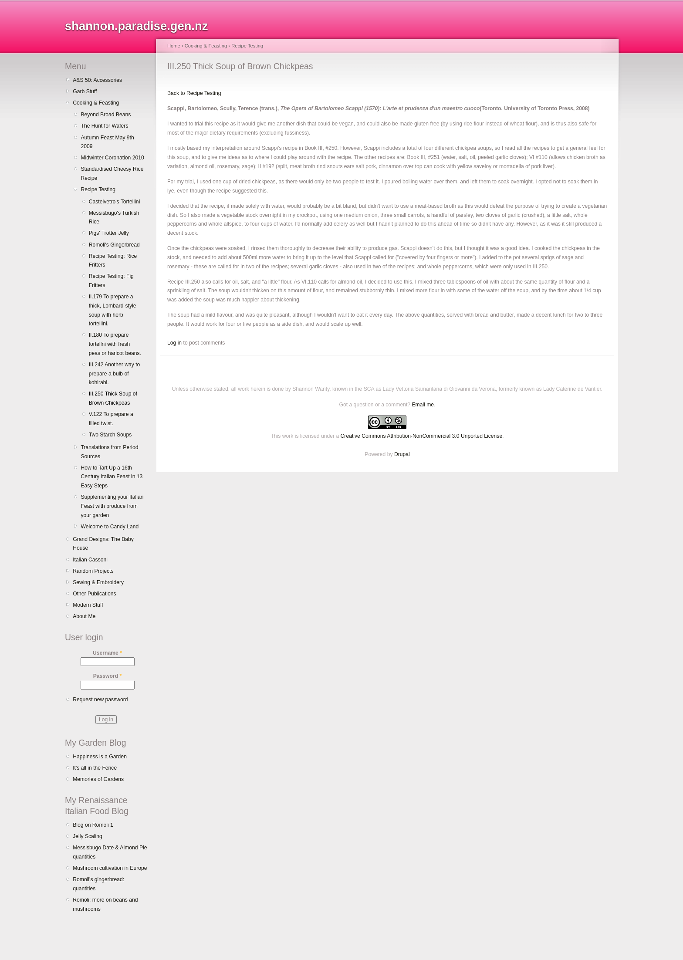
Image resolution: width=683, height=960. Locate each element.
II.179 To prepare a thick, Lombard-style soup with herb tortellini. (112, 310)
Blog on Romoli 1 (93, 825)
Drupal (402, 454)
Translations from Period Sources (109, 452)
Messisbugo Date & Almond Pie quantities (110, 852)
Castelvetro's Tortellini (114, 202)
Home (173, 45)
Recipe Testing (98, 189)
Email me (423, 405)
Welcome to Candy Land (110, 527)
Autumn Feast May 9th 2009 (107, 142)
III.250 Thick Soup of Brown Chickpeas (113, 398)
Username (107, 653)
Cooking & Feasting (96, 103)
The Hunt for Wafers (104, 126)
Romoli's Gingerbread (114, 245)
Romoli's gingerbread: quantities (98, 884)
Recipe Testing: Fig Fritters (111, 280)
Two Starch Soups (110, 435)
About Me (84, 616)
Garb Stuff (85, 91)
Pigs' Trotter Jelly (109, 233)
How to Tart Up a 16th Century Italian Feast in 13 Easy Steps (111, 477)
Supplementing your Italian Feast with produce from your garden (112, 506)
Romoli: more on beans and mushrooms (105, 904)
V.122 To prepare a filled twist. (111, 418)
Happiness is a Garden (100, 757)
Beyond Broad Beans (106, 115)
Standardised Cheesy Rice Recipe (112, 173)
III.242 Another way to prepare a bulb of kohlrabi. (114, 373)
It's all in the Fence (95, 768)
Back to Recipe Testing (194, 93)
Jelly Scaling (87, 836)
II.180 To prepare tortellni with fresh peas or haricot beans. (115, 344)
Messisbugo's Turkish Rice (114, 217)
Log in (174, 343)
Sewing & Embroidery (98, 582)
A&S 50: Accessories (97, 80)
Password (107, 676)
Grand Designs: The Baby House (103, 543)
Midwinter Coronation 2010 (112, 158)
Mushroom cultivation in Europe (110, 868)
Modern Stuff (88, 605)
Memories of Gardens (98, 779)
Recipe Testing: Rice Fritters (113, 260)
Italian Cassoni (90, 560)
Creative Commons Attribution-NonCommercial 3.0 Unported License (422, 436)
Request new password (100, 699)
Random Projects (93, 571)
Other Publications (94, 594)
